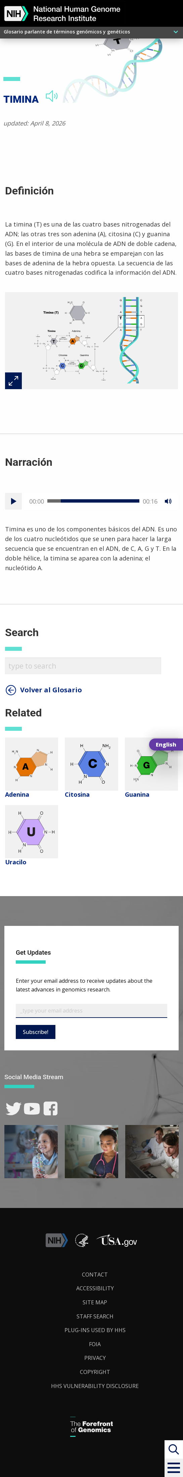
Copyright (95, 1372)
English (166, 744)
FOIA (95, 1344)
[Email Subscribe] (91, 1011)
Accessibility (95, 1288)
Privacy (95, 1358)
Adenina (17, 794)
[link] (13, 1109)
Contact (95, 1274)
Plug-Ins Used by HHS (95, 1330)
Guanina (137, 794)
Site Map (95, 1302)
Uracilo (16, 862)
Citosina (77, 794)
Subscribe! (35, 1032)
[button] (174, 1468)
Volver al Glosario (51, 690)
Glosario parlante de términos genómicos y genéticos (67, 31)
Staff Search (95, 1316)
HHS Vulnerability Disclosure (95, 1386)
